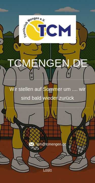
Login (47, 170)
